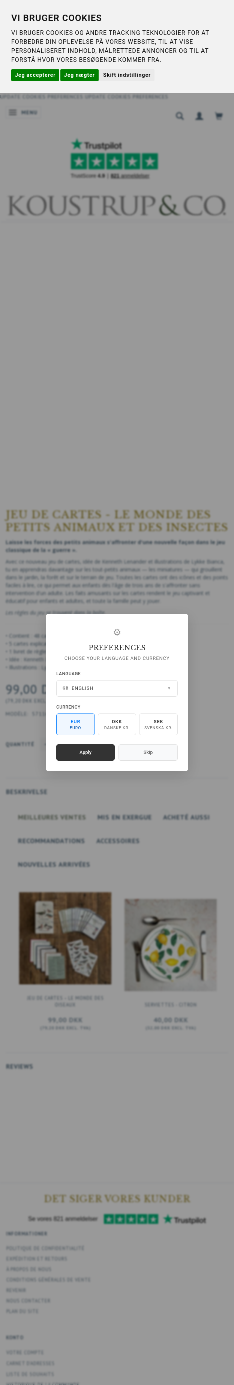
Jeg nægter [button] (79, 75)
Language (68, 673)
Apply (86, 752)
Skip (148, 752)
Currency (68, 707)
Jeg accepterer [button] (35, 75)
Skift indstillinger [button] (127, 75)
